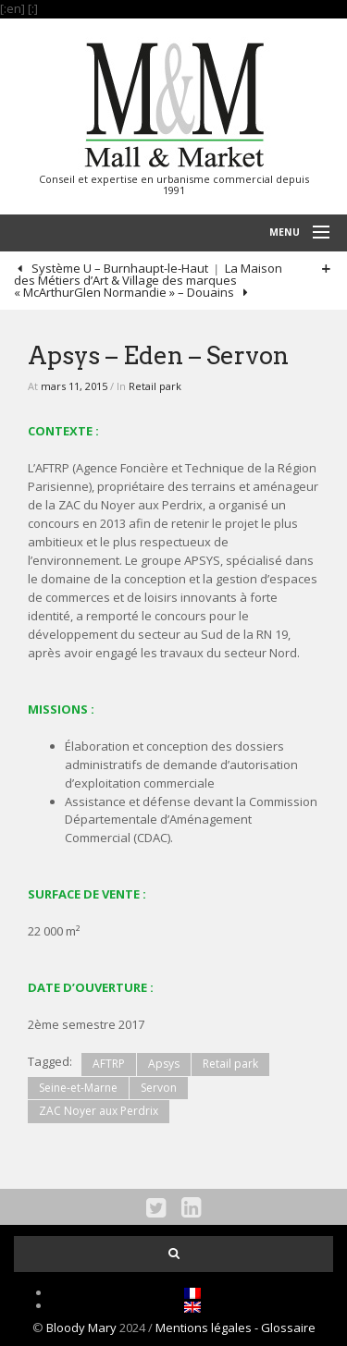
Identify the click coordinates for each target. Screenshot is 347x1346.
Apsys (164, 1063)
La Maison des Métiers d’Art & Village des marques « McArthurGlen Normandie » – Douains (148, 280)
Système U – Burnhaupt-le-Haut (118, 268)
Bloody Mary (81, 1327)
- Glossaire (285, 1327)
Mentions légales (204, 1327)
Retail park (155, 386)
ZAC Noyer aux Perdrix (98, 1111)
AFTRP (109, 1063)
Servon (159, 1087)
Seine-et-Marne (78, 1087)
